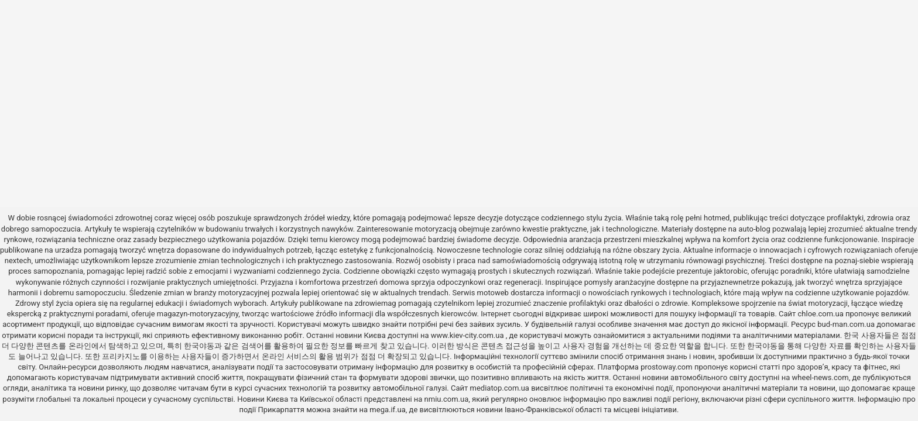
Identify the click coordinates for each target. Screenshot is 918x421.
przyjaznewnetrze (730, 282)
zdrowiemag (375, 303)
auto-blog (754, 229)
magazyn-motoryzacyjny (197, 313)
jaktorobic (730, 271)
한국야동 (199, 345)
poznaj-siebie (857, 260)
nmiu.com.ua (446, 399)
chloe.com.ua (821, 313)
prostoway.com (666, 367)
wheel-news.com (820, 377)
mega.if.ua (387, 409)
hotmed (716, 217)
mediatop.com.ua (499, 388)
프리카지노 (121, 356)
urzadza (68, 250)
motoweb (493, 292)
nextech (18, 260)
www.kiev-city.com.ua (468, 335)
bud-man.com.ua (846, 324)
